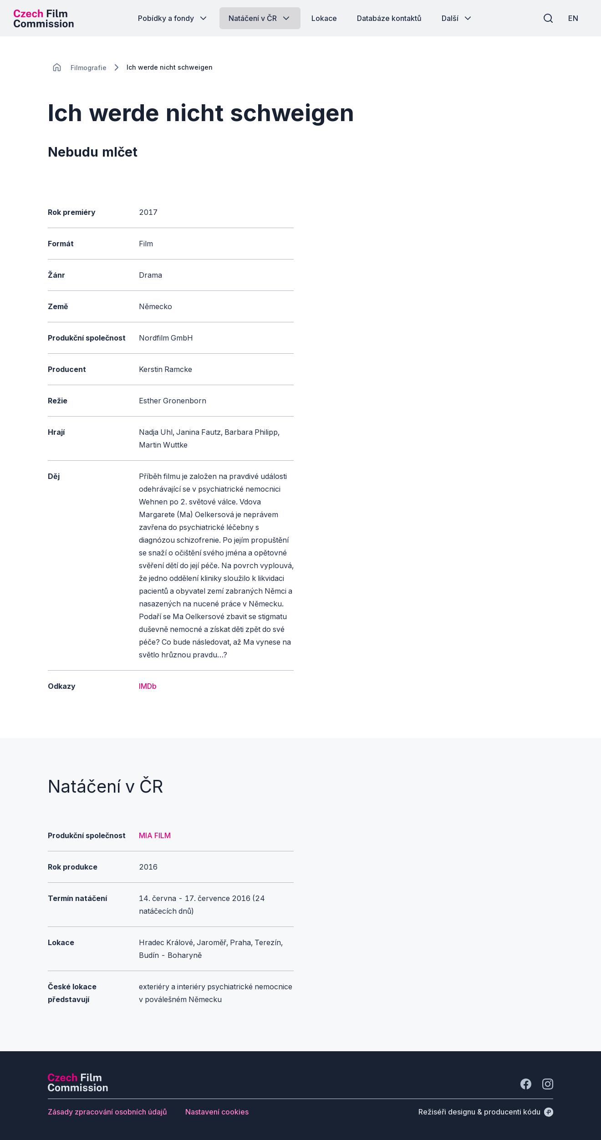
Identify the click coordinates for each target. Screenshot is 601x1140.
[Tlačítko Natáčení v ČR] (259, 18)
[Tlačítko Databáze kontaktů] (389, 18)
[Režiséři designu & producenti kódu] (485, 1111)
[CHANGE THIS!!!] (57, 67)
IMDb (148, 686)
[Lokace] (89, 67)
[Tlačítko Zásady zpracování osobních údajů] (107, 1111)
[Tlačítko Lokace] (324, 18)
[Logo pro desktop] (44, 18)
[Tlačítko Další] (457, 18)
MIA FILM (155, 835)
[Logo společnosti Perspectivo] (78, 1088)
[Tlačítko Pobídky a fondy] (173, 18)
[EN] (573, 18)
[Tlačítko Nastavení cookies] (217, 1111)
